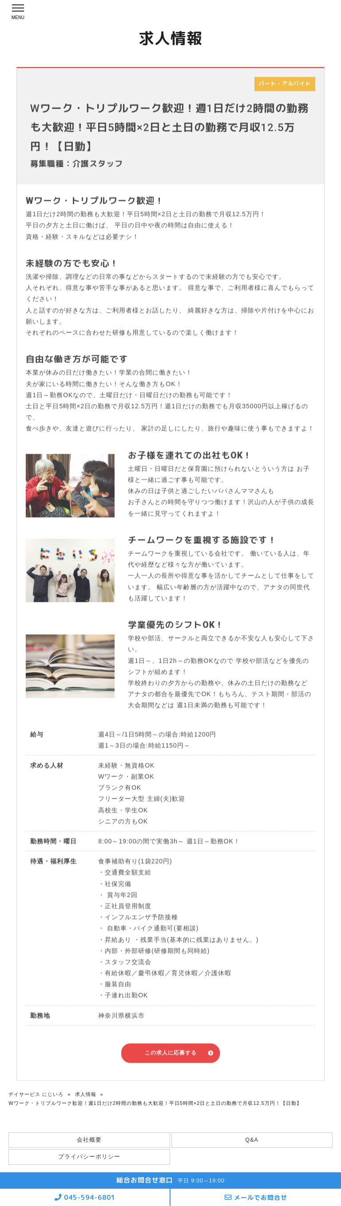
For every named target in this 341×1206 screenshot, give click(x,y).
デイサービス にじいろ (35, 1094)
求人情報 (85, 1094)
